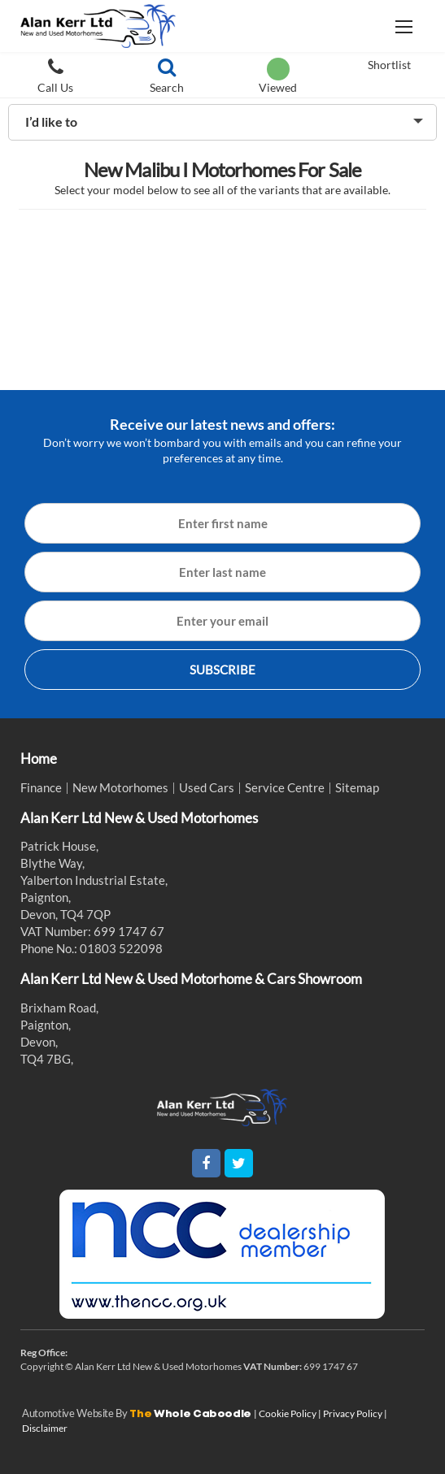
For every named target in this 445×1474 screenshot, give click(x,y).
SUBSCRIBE (222, 669)
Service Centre (285, 787)
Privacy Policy (353, 1413)
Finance (41, 787)
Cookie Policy (288, 1413)
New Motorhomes (120, 787)
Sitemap (357, 787)
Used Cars (206, 787)
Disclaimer (45, 1428)
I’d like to (51, 121)
